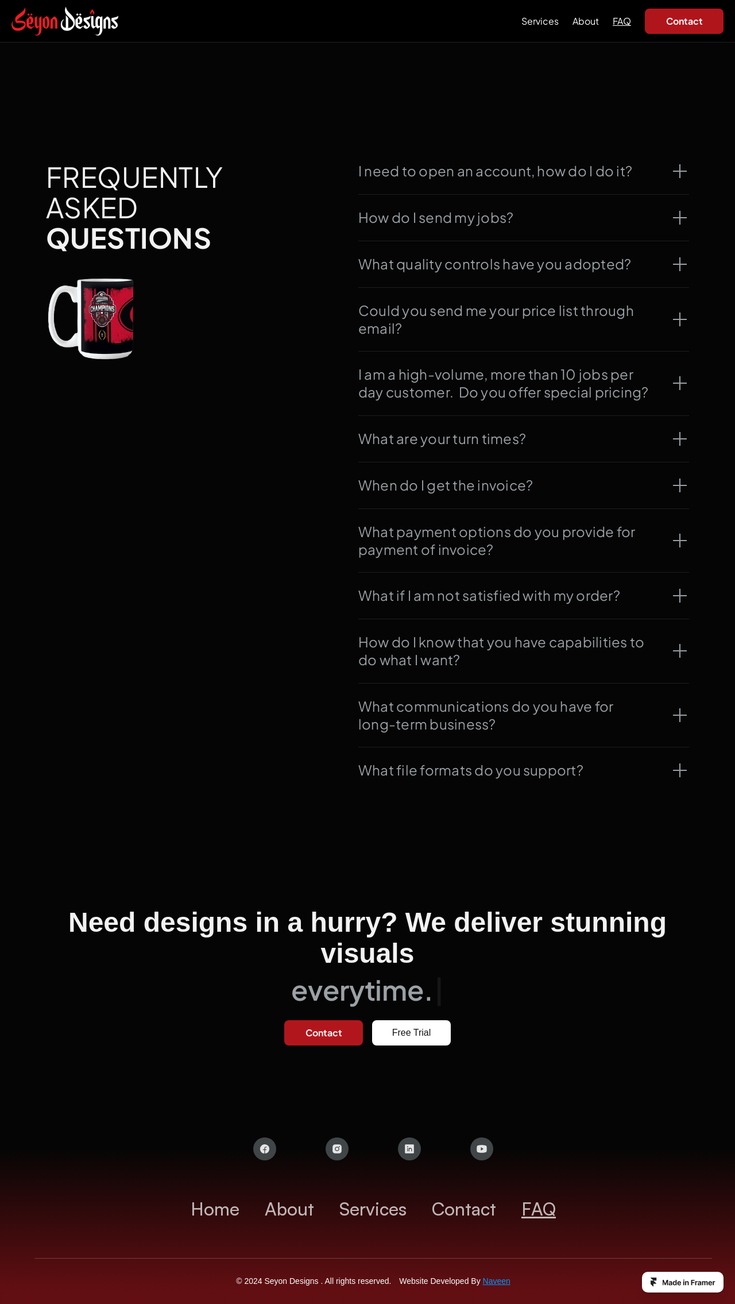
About (585, 21)
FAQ (622, 21)
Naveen (496, 1280)
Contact (464, 1209)
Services (540, 21)
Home (215, 1209)
